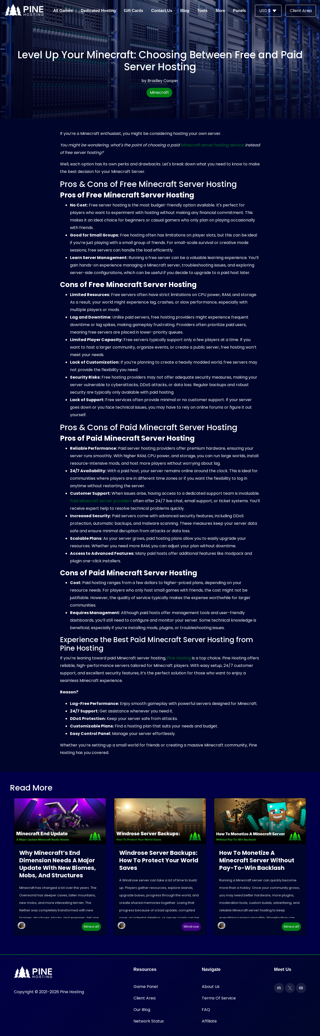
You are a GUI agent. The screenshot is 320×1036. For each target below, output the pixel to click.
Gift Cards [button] (133, 11)
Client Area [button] (301, 11)
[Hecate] (21, 925)
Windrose (191, 926)
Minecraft (159, 92)
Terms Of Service (219, 998)
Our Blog (142, 1009)
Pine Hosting (179, 658)
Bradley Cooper (163, 81)
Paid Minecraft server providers (101, 501)
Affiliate (209, 1021)
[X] (290, 988)
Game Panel (146, 986)
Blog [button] (184, 11)
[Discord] (279, 988)
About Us (211, 986)
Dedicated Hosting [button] (98, 11)
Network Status (149, 1021)
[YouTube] (301, 988)
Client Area (145, 998)
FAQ (206, 1009)
